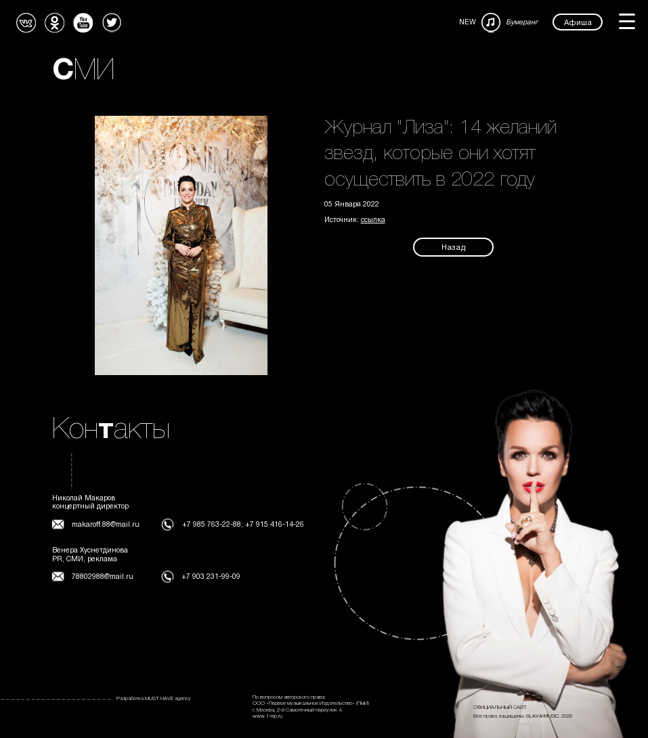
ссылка (373, 220)
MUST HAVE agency (168, 699)
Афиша (578, 22)
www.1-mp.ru (267, 716)
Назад (453, 247)
